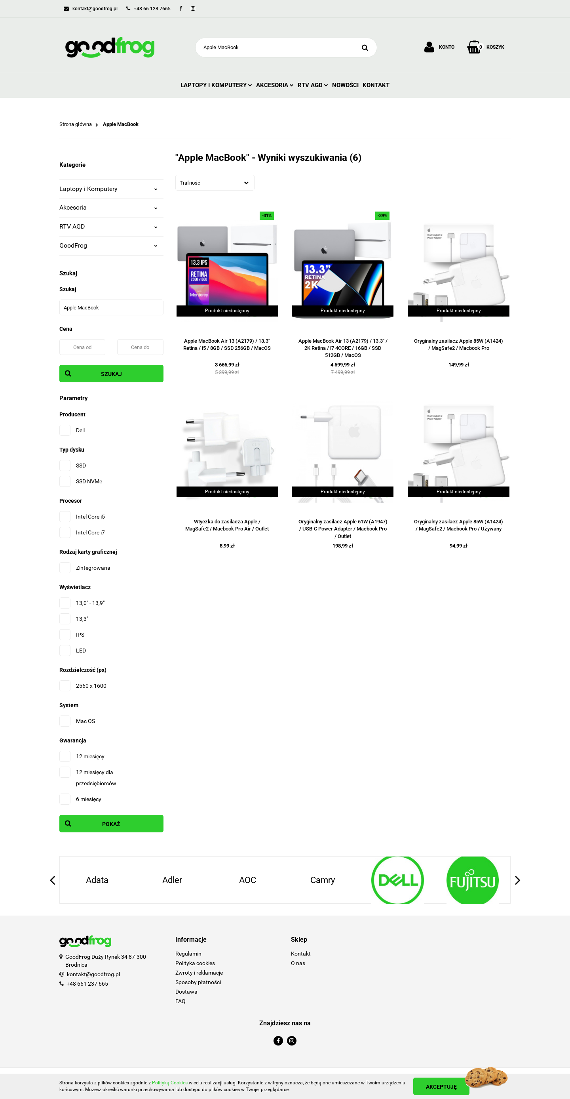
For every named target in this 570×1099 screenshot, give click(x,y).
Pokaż (111, 824)
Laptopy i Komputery (216, 85)
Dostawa (186, 991)
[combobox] (215, 183)
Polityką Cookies (170, 1083)
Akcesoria (275, 85)
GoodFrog (108, 245)
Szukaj (111, 374)
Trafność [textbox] (190, 183)
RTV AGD (313, 85)
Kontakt (376, 85)
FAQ (180, 1001)
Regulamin (188, 953)
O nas (298, 963)
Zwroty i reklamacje (199, 972)
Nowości (345, 85)
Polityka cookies (195, 963)
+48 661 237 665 (87, 984)
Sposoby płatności (198, 982)
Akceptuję (441, 1087)
